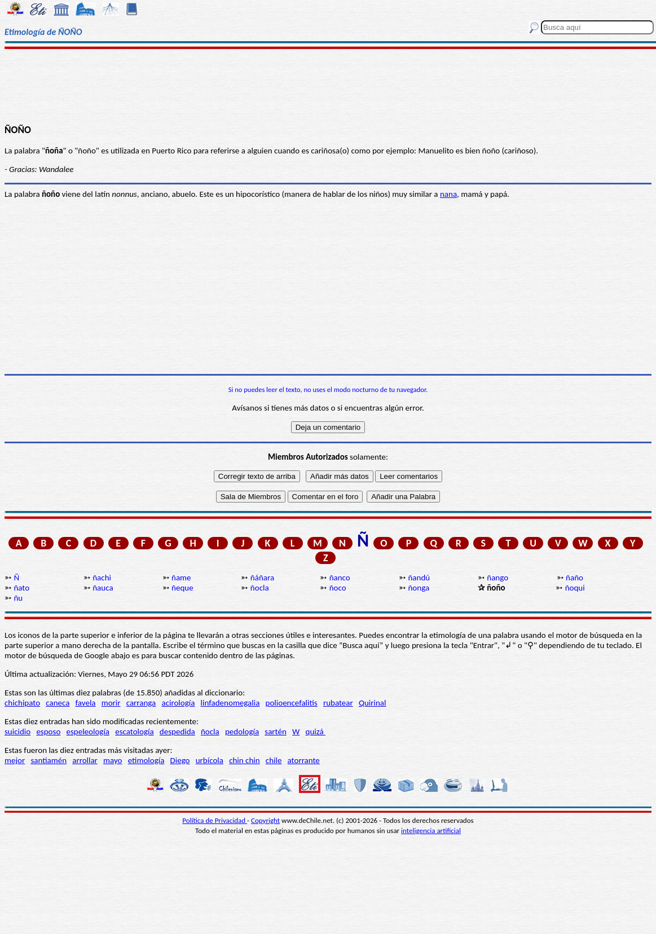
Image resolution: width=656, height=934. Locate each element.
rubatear (338, 703)
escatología (134, 731)
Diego (180, 760)
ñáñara (262, 577)
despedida (177, 731)
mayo (112, 760)
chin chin (244, 760)
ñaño (574, 577)
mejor (15, 760)
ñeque (182, 588)
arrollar (85, 760)
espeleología (88, 731)
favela (86, 703)
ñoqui (575, 588)
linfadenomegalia (230, 703)
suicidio (17, 731)
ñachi (102, 577)
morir (111, 703)
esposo (48, 731)
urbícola (209, 760)
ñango (497, 577)
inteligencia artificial (431, 830)
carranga (141, 703)
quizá (315, 731)
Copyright (265, 820)
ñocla (259, 588)
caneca (57, 703)
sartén (276, 731)
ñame (181, 577)
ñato (21, 588)
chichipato (22, 703)
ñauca (103, 588)
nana (448, 194)
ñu (18, 598)
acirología (178, 703)
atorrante (304, 760)
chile (274, 760)
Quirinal (372, 703)
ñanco (339, 577)
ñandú (419, 577)
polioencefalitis (292, 703)
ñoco (337, 588)
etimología (146, 760)
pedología (242, 731)
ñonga (418, 588)
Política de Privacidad (214, 820)
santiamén (48, 760)
